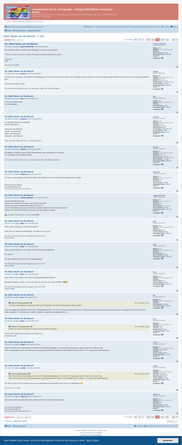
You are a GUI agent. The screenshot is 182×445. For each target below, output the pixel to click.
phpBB (84, 430)
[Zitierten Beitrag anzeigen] (31, 303)
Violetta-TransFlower (159, 195)
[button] (135, 39)
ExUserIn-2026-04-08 (159, 43)
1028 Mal (168, 54)
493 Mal (165, 232)
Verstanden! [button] (168, 440)
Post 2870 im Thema (10, 149)
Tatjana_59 (156, 172)
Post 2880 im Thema (10, 396)
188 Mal (168, 107)
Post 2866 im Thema (10, 46)
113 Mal (165, 105)
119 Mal (165, 378)
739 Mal (165, 182)
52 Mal (165, 329)
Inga (154, 96)
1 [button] (142, 40)
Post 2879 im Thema (10, 368)
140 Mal (165, 52)
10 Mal (168, 331)
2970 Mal (165, 207)
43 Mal (168, 379)
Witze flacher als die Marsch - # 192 (24, 36)
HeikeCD (155, 71)
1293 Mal (168, 233)
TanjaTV (155, 342)
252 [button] (173, 40)
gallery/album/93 (167, 129)
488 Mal (168, 184)
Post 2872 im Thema (10, 197)
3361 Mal (168, 209)
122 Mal (168, 354)
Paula (154, 319)
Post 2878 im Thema (10, 344)
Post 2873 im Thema (10, 223)
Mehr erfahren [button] (92, 440)
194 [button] (166, 40)
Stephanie (156, 117)
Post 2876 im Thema (10, 297)
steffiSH (155, 366)
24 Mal (165, 353)
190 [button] (148, 40)
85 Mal (168, 132)
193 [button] (162, 40)
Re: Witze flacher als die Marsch (21, 44)
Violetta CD (14, 326)
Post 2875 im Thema (10, 274)
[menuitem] (173, 26)
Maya (154, 221)
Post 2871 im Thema (10, 174)
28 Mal (165, 130)
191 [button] (152, 40)
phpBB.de (99, 433)
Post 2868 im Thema (10, 98)
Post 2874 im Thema (10, 246)
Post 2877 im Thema (10, 321)
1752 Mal (165, 83)
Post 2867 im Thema (10, 73)
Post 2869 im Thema (10, 119)
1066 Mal (168, 85)
